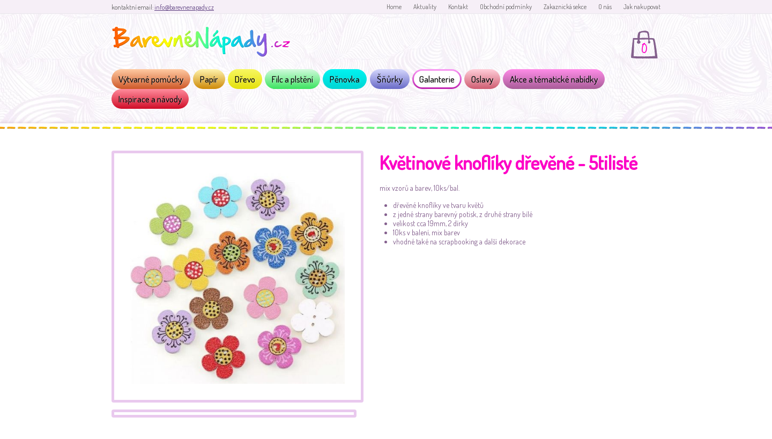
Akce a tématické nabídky (554, 79)
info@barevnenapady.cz (184, 7)
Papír (209, 79)
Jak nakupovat (641, 7)
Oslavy (482, 79)
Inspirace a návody (150, 99)
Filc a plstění (292, 79)
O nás (605, 7)
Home (394, 7)
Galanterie (437, 79)
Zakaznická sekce (565, 7)
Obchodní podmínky (506, 7)
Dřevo (245, 79)
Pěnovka (345, 79)
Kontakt (458, 7)
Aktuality (424, 7)
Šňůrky (390, 79)
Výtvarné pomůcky (150, 79)
